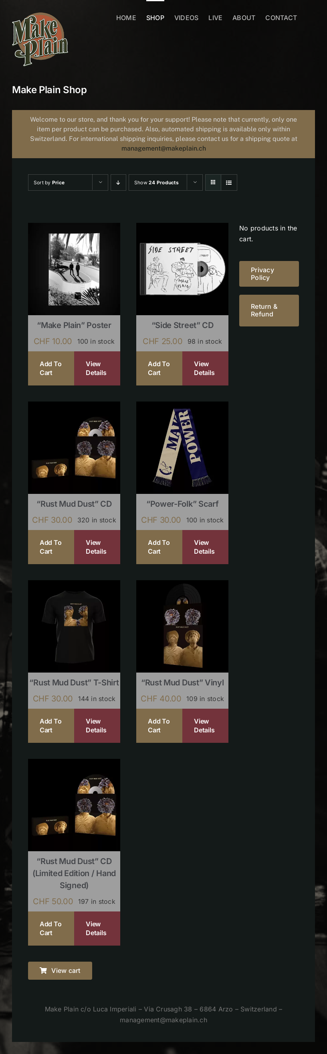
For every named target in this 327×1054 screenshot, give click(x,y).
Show (156, 182)
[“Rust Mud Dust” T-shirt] (74, 585)
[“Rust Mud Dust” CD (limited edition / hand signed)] (74, 764)
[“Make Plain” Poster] (74, 228)
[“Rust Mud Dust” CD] (74, 407)
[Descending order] (118, 182)
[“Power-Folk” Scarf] (182, 407)
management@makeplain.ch (163, 148)
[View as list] (229, 182)
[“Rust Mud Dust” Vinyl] (182, 585)
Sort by (49, 182)
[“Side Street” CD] (182, 228)
